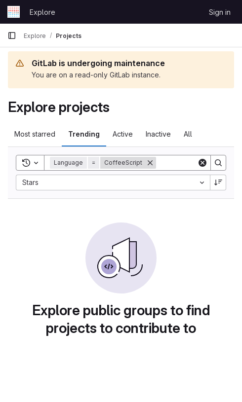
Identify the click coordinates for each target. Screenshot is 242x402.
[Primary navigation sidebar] (12, 35)
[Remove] (150, 163)
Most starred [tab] (34, 134)
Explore (42, 12)
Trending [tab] (84, 134)
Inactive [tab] (158, 134)
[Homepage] (13, 12)
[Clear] (202, 163)
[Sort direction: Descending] (218, 182)
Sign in (220, 12)
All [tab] (188, 134)
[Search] (218, 163)
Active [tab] (123, 134)
